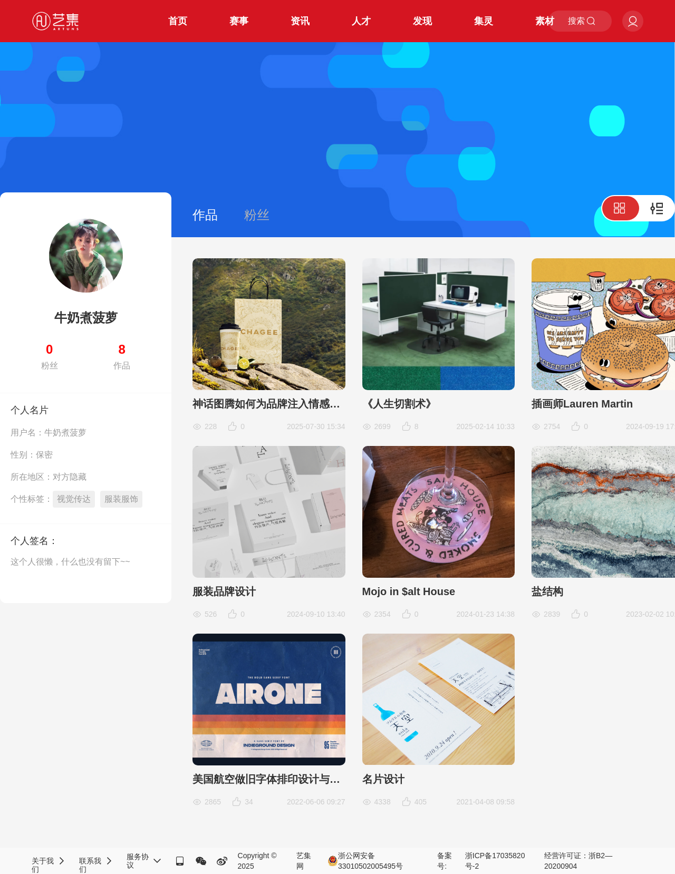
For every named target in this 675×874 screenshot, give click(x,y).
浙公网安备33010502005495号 (365, 860)
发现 (422, 21)
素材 (544, 21)
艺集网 (303, 860)
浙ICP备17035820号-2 (495, 860)
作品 (205, 215)
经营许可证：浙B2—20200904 (578, 860)
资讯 (300, 21)
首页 (177, 21)
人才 (361, 21)
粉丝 (256, 215)
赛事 (238, 21)
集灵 (483, 21)
